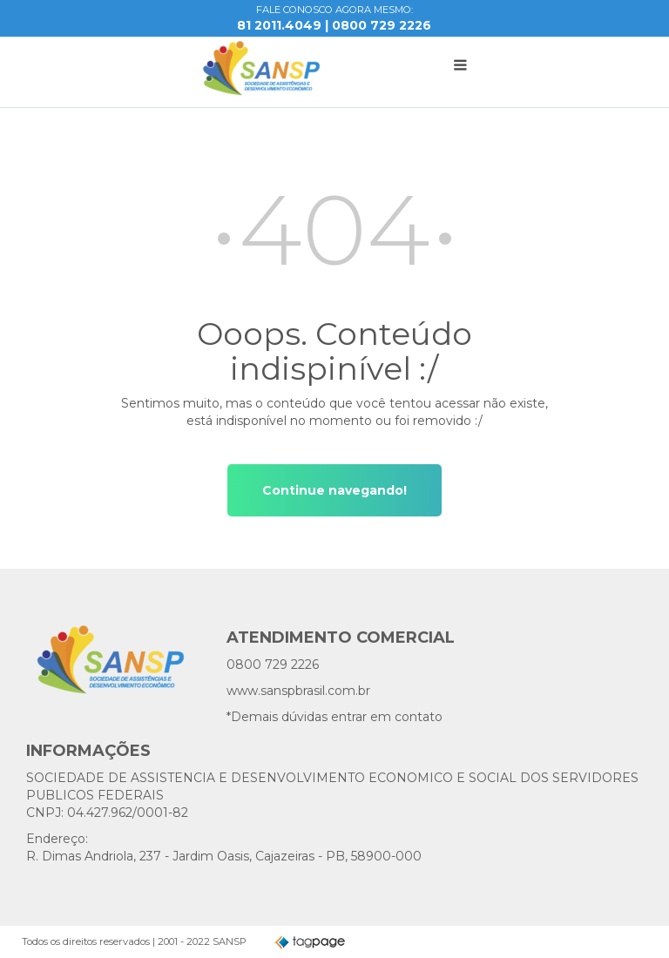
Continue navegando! (334, 490)
